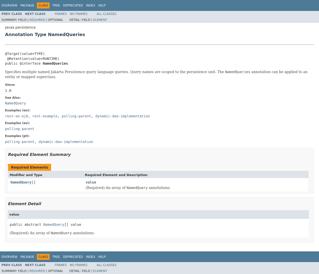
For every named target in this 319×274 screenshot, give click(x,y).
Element (100, 20)
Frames (61, 14)
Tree (56, 5)
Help (102, 5)
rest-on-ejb (16, 116)
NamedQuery (20, 182)
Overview (9, 5)
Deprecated (73, 5)
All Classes (106, 14)
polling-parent (76, 116)
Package (27, 5)
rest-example (45, 116)
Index (90, 5)
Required (37, 20)
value (91, 182)
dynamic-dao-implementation (122, 116)
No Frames (78, 14)
